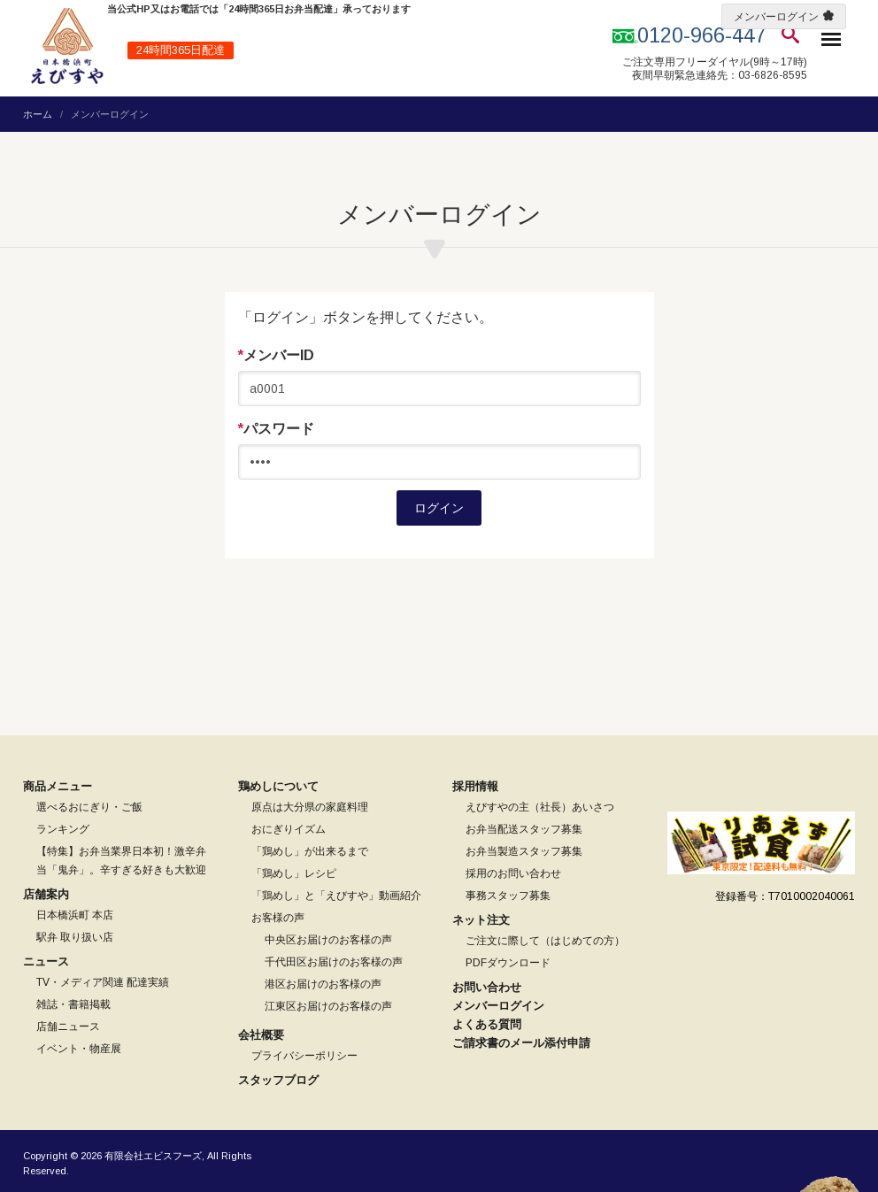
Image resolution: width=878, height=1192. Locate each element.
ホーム (37, 114)
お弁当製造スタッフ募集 (524, 851)
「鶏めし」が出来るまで (309, 851)
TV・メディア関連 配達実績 (102, 982)
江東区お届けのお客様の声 (328, 1006)
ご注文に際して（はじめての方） (545, 940)
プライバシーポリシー (304, 1056)
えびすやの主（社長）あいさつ (540, 807)
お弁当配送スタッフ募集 (524, 829)
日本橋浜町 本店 (74, 915)
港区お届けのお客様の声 (323, 984)
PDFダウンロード (508, 963)
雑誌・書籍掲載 (73, 1004)
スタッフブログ (278, 1080)
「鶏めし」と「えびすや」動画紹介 (336, 895)
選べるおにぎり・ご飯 (89, 807)
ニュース (46, 961)
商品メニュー (57, 786)
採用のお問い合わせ (513, 873)
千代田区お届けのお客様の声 (334, 962)
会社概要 (261, 1035)
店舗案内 (46, 894)
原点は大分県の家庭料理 (309, 807)
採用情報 (475, 786)
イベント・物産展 (78, 1048)
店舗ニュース (68, 1026)
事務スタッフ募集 (508, 895)
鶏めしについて (278, 786)
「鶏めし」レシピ (293, 873)
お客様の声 (277, 917)
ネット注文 (481, 920)
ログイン (439, 508)
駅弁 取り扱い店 (74, 937)
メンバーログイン (776, 17)
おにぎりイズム (288, 829)
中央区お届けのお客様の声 (328, 940)
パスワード (276, 429)
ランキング (62, 829)
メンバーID (276, 355)
